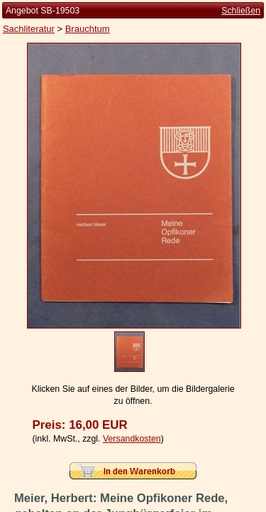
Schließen (240, 11)
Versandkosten (132, 439)
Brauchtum (87, 28)
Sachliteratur (29, 28)
